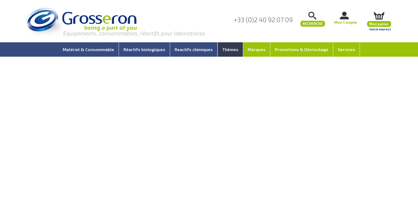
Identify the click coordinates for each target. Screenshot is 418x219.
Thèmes (230, 49)
